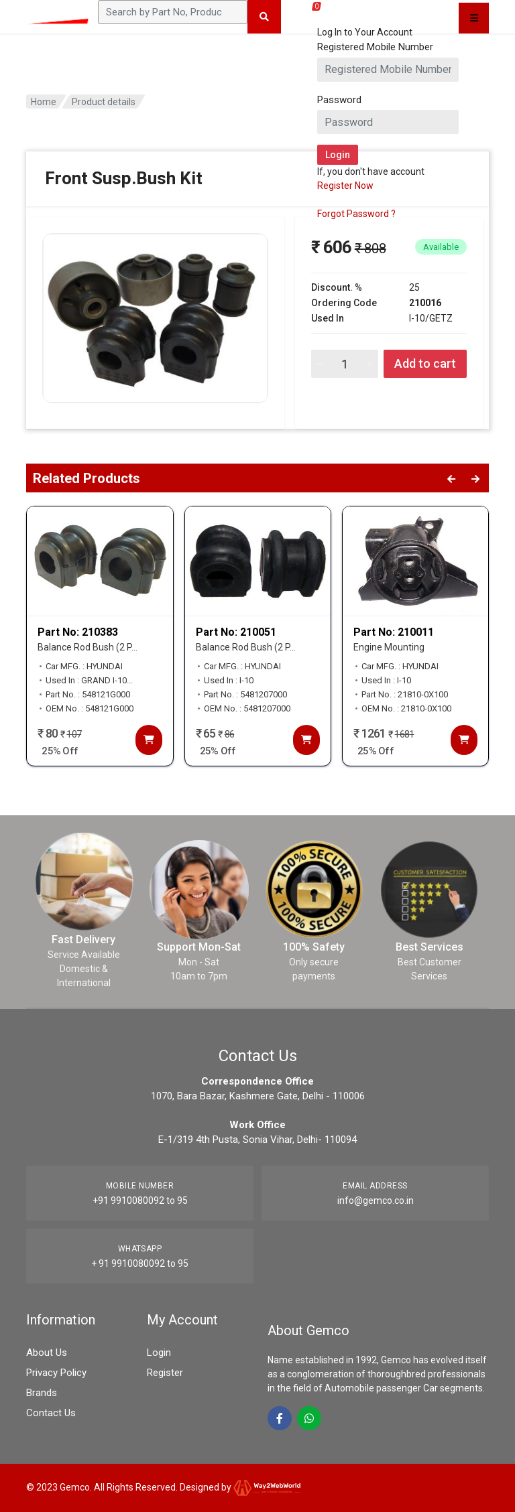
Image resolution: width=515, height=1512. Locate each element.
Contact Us (51, 1413)
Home (43, 101)
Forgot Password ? (356, 213)
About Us (46, 1353)
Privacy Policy (56, 1373)
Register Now (345, 185)
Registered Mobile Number (375, 47)
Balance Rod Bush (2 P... (87, 647)
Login (159, 1353)
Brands (41, 1393)
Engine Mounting (388, 647)
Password (339, 100)
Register (165, 1373)
